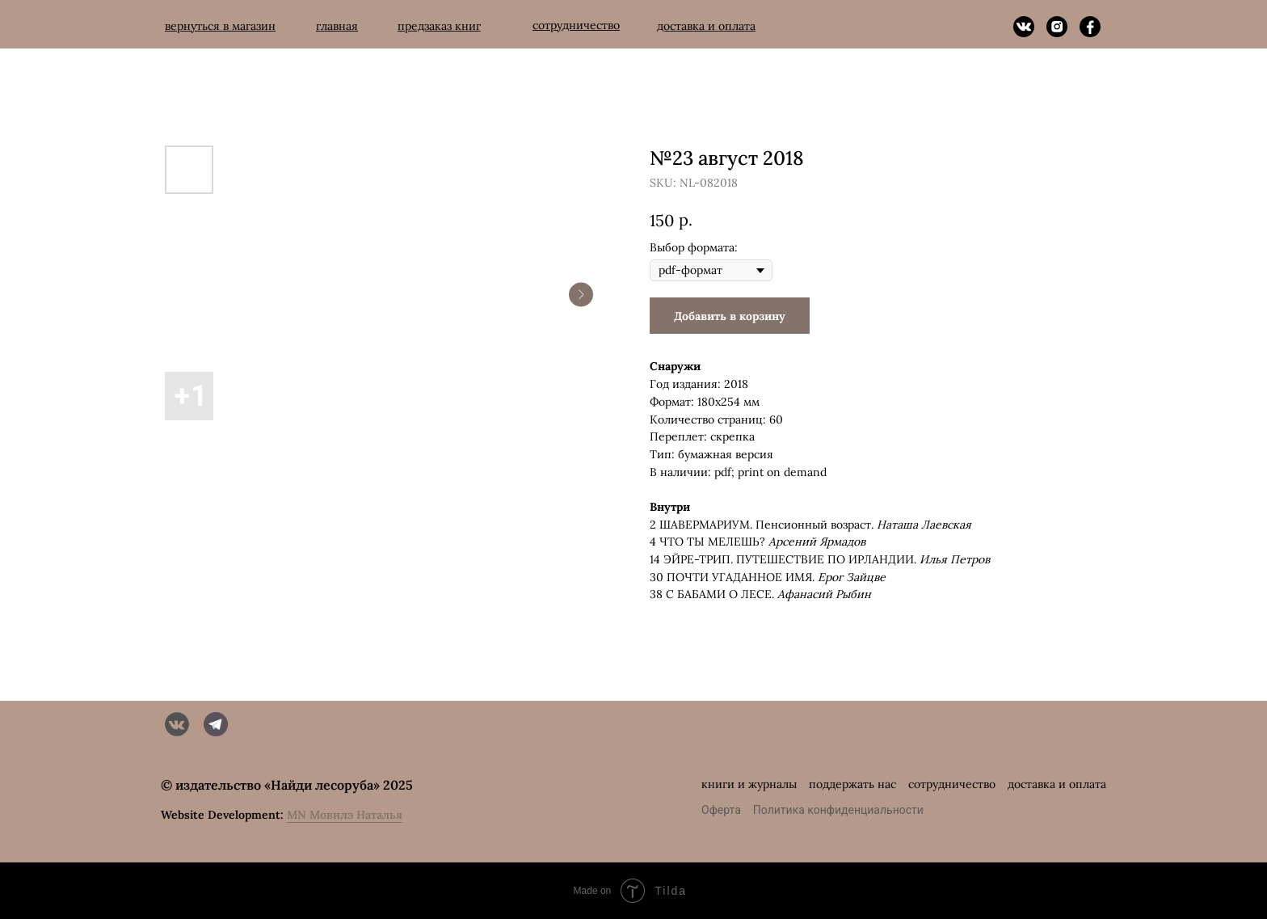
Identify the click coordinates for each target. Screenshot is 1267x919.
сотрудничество (952, 784)
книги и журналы (749, 784)
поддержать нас (852, 784)
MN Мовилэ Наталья (344, 814)
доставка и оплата (1057, 784)
